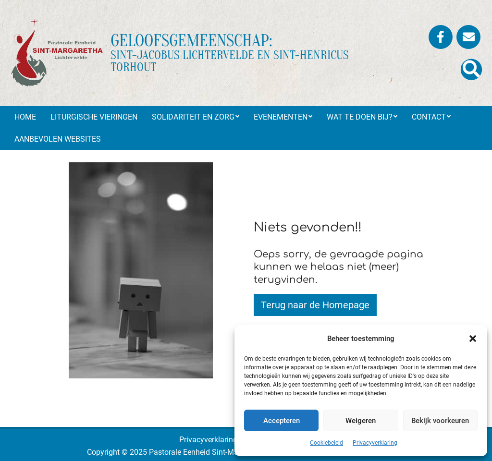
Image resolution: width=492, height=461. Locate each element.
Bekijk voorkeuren (440, 420)
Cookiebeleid (326, 442)
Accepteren (281, 420)
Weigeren (360, 420)
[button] (473, 338)
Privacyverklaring (375, 442)
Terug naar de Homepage (315, 305)
